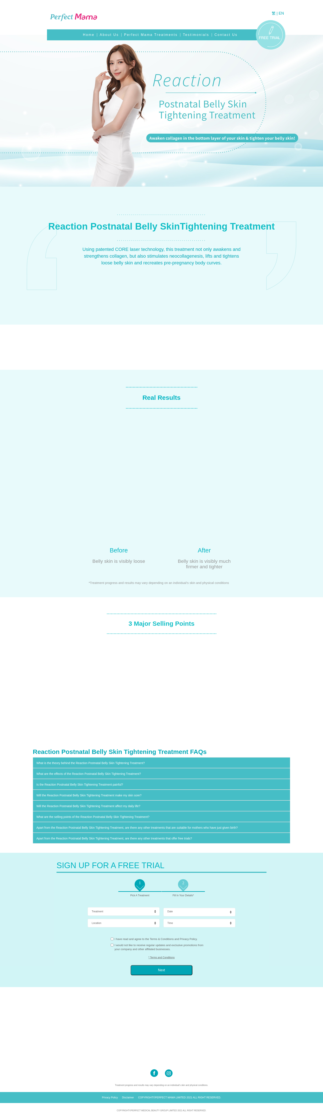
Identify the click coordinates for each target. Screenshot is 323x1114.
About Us (109, 35)
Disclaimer (128, 1097)
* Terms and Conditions (161, 957)
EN (281, 13)
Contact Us (225, 35)
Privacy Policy (110, 1097)
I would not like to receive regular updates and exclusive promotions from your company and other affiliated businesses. (159, 947)
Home (89, 35)
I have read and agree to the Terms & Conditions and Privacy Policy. (156, 939)
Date (170, 911)
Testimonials (196, 35)
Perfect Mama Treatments (151, 35)
